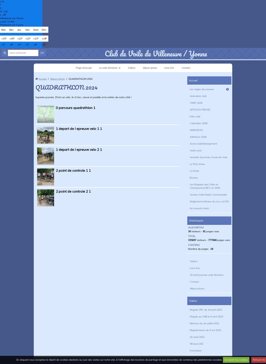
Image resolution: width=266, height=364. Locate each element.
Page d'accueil (83, 67)
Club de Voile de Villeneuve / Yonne (156, 54)
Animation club (198, 96)
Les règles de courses (209, 89)
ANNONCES (196, 130)
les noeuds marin (199, 208)
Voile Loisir (196, 150)
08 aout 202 (196, 343)
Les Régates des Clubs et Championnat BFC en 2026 (205, 186)
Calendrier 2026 (198, 123)
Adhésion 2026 (198, 136)
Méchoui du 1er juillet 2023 (204, 323)
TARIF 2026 (196, 102)
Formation (196, 350)
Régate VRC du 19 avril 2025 (206, 309)
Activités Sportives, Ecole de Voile (208, 157)
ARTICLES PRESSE (200, 109)
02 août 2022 (197, 336)
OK (42, 53)
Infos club (195, 116)
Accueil (42, 78)
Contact (187, 67)
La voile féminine (107, 67)
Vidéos (131, 67)
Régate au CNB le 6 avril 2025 (206, 316)
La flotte (194, 170)
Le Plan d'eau (197, 164)
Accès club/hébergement (203, 143)
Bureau (194, 177)
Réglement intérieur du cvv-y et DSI (209, 201)
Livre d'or (170, 67)
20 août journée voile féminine (206, 274)
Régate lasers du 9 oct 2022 (205, 330)
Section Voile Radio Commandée (208, 194)
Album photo (150, 67)
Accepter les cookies (236, 359)
